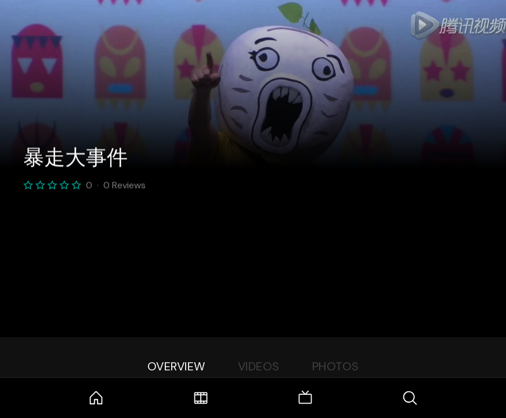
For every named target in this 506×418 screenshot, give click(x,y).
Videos (259, 366)
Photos (335, 366)
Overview (176, 366)
